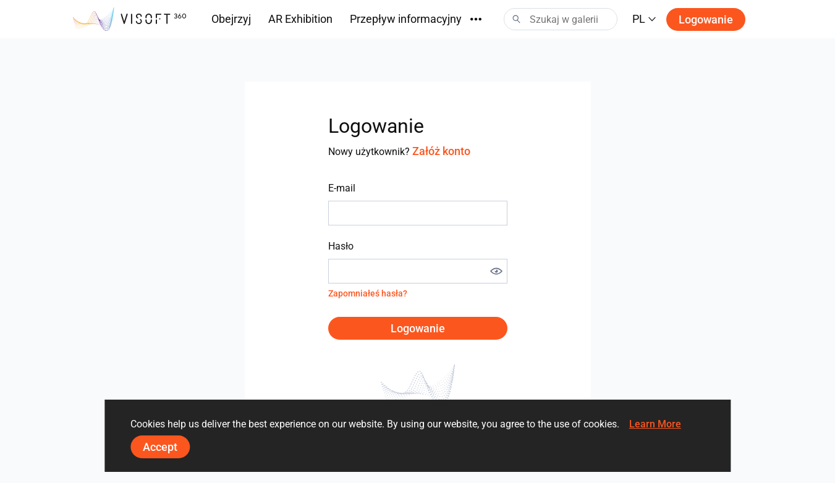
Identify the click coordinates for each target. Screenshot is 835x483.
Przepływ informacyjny (406, 18)
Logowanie (706, 19)
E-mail (341, 188)
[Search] (560, 19)
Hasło (341, 246)
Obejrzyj (231, 18)
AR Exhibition (300, 18)
